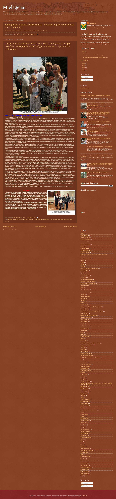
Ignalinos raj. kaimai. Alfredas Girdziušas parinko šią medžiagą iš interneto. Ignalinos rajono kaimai (96, 96)
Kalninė (82, 332)
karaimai (83, 334)
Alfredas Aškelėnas (85, 237)
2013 (83, 51)
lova (82, 360)
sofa (82, 441)
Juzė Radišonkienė (85, 326)
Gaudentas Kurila (85, 285)
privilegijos (83, 427)
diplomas (83, 272)
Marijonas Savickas (85, 366)
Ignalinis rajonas (84, 304)
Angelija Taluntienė (85, 252)
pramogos (83, 416)
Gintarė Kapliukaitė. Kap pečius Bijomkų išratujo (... (95, 57)
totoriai (82, 454)
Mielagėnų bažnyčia (85, 381)
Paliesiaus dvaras (85, 405)
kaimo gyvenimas (85, 328)
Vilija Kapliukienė (85, 469)
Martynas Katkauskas (86, 370)
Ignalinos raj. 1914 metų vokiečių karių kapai (91, 306)
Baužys (82, 262)
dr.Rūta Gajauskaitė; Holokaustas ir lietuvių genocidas (100, 146)
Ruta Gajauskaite (85, 433)
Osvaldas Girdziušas (85, 399)
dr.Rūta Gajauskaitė (85, 275)
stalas (82, 444)
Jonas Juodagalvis (85, 319)
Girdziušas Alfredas (85, 296)
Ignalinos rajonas (85, 309)
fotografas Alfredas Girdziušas (88, 281)
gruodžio (85, 53)
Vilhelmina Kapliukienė (86, 467)
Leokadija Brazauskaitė (86, 353)
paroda (82, 412)
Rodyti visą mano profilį (92, 29)
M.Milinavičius (84, 362)
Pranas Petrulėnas (85, 420)
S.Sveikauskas (84, 435)
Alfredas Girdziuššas (85, 242)
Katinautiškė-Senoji (85, 336)
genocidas (83, 287)
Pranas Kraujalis (84, 418)
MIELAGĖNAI (17, 34)
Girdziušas (83, 294)
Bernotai (83, 264)
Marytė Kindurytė (85, 368)
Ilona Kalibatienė (84, 313)
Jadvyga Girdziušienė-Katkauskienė (89, 315)
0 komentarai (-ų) (31, 34)
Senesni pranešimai (70, 226)
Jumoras (83, 323)
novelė (82, 397)
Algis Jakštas (84, 246)
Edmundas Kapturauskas (87, 279)
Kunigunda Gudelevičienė (87, 345)
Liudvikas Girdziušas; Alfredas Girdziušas (90, 357)
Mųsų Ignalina (84, 393)
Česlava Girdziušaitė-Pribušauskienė (89, 268)
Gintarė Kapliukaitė (22, 219)
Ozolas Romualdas (85, 401)
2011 (83, 65)
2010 (83, 67)
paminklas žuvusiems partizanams (89, 410)
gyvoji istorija (31, 219)
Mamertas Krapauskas (86, 364)
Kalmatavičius (84, 330)
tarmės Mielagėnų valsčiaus (66, 219)
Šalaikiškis (83, 446)
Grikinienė (83, 300)
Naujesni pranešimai (10, 226)
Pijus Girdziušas (84, 414)
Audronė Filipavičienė (86, 258)
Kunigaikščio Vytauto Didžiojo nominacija (90, 343)
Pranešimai (84, 77)
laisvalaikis (83, 347)
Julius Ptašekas (84, 321)
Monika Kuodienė (85, 391)
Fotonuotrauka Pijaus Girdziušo (88, 283)
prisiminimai (46, 219)
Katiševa (83, 338)
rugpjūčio (85, 60)
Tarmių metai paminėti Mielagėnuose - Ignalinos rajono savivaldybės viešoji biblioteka (26, 30)
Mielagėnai (14, 7)
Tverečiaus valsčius (85, 456)
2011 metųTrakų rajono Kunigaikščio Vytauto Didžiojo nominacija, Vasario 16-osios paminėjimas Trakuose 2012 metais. (100, 164)
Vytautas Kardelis (85, 471)
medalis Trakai (84, 374)
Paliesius (83, 407)
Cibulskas (83, 266)
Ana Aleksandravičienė (86, 250)
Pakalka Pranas (84, 403)
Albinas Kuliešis (84, 235)
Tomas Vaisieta (84, 452)
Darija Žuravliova (85, 270)
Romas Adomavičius (85, 431)
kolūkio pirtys (84, 340)
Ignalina (82, 302)
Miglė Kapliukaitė (39, 219)
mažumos (83, 372)
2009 (83, 70)
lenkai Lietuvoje (84, 351)
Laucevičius (83, 349)
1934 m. (82, 233)
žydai (82, 475)
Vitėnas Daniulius (85, 473)
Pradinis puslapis (40, 226)
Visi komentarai (85, 80)
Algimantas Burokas (85, 244)
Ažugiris (82, 260)
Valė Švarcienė (84, 463)
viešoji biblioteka (84, 465)
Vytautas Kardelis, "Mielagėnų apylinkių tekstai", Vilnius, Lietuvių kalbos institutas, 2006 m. (98, 122)
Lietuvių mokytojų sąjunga (87, 355)
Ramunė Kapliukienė (55, 219)
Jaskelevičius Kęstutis (86, 317)
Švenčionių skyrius (85, 448)
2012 (83, 63)
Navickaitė (83, 395)
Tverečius (7, 221)
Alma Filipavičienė (85, 248)
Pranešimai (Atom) (14, 229)
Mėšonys (83, 377)
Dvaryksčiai (83, 277)
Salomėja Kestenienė (86, 437)
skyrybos (83, 439)
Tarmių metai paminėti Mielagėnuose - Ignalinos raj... (95, 55)
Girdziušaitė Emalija (85, 292)
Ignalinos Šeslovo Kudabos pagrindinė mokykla (92, 311)
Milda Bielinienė (84, 388)
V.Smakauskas (84, 461)
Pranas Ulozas (84, 422)
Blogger (84, 495)
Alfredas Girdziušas (13, 219)
